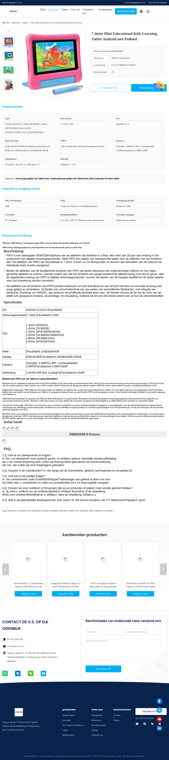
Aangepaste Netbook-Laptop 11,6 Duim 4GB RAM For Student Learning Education (66, 586)
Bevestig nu (103, 668)
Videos (64, 9)
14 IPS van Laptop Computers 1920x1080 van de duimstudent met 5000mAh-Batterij (103, 586)
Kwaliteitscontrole (99, 725)
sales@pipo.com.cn (15, 646)
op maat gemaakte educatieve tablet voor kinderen (64, 510)
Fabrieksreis (96, 720)
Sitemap (95, 730)
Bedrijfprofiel (97, 715)
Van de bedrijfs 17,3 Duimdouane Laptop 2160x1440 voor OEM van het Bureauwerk (28, 586)
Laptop (24, 23)
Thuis (43, 9)
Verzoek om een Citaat (126, 12)
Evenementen (105, 9)
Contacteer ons (87, 11)
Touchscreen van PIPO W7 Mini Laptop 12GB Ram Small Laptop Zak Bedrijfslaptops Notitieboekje (140, 586)
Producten (53, 9)
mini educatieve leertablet (101, 510)
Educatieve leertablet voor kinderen (24, 510)
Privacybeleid (29, 756)
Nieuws (116, 720)
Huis (8, 23)
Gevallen (117, 715)
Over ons (75, 9)
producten (16, 23)
